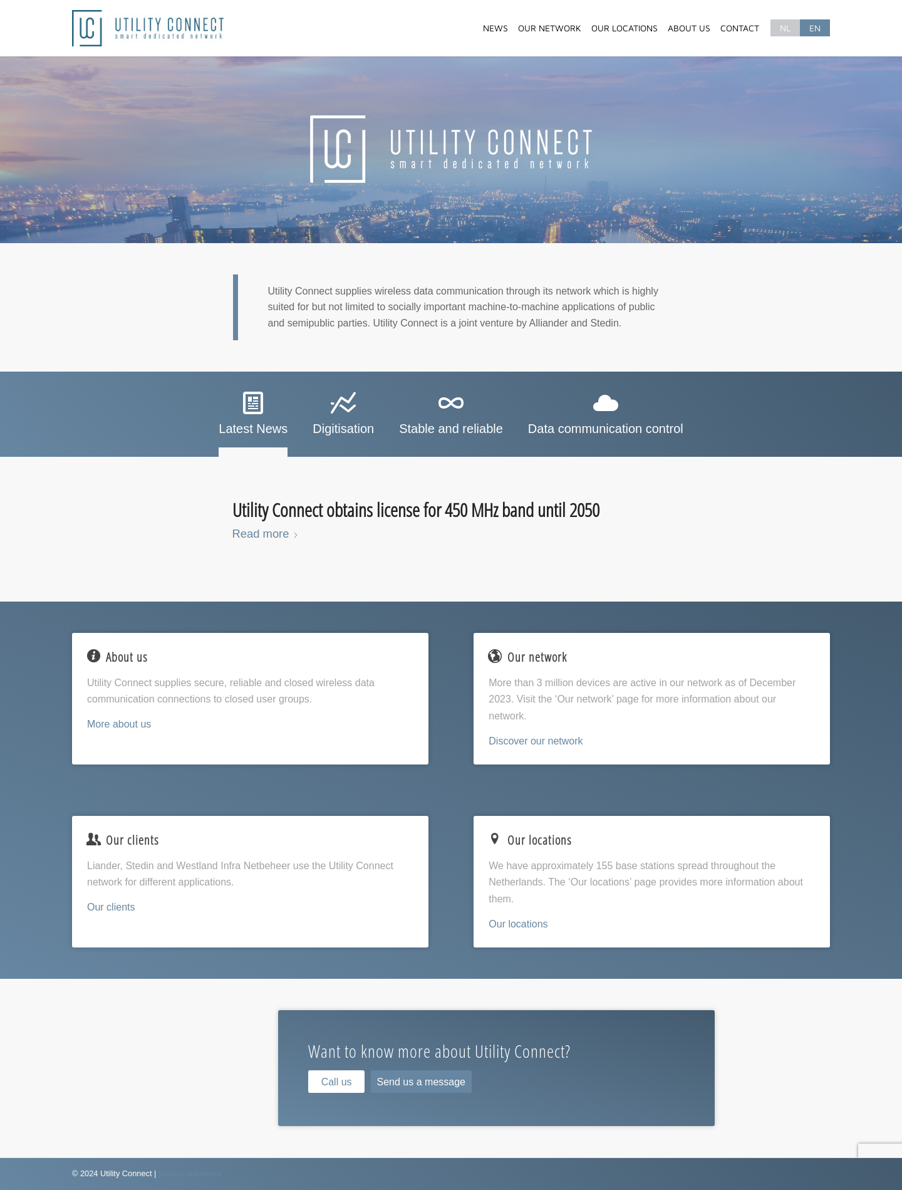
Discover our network (536, 741)
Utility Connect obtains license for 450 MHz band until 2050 (415, 510)
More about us (119, 724)
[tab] (253, 418)
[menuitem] (495, 28)
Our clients (111, 907)
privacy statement (189, 1173)
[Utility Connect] (148, 28)
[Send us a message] (421, 1081)
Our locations (518, 924)
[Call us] (336, 1081)
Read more (265, 533)
